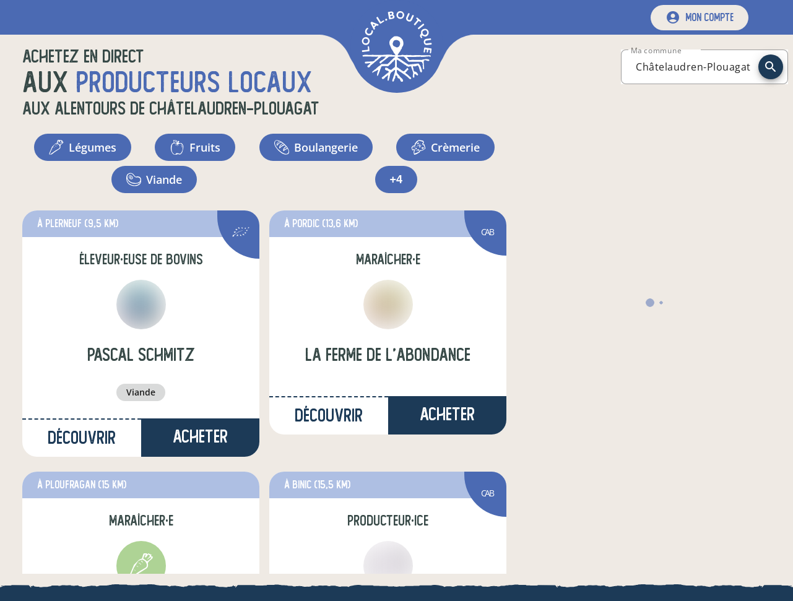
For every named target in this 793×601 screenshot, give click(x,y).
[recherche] (770, 66)
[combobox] (693, 66)
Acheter (200, 436)
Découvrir (82, 438)
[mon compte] (699, 17)
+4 (396, 179)
